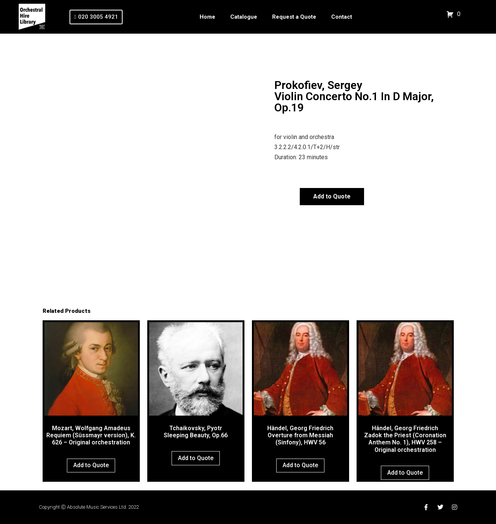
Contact (341, 16)
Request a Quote (294, 16)
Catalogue (243, 16)
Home (207, 16)
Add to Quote (332, 196)
